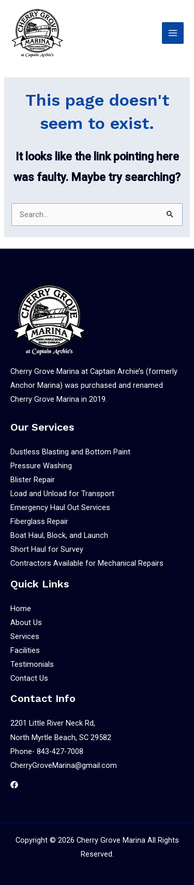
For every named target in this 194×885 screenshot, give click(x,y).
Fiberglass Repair (39, 521)
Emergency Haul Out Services (60, 507)
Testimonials (32, 664)
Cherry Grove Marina (111, 840)
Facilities (25, 650)
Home (20, 608)
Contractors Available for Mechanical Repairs (86, 563)
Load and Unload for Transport (62, 493)
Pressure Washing (41, 465)
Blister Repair (32, 479)
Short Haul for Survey (46, 549)
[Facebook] (14, 785)
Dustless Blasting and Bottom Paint (70, 451)
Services (24, 636)
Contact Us (29, 678)
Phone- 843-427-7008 (46, 751)
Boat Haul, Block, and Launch (59, 535)
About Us (26, 622)
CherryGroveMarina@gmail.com (63, 765)
